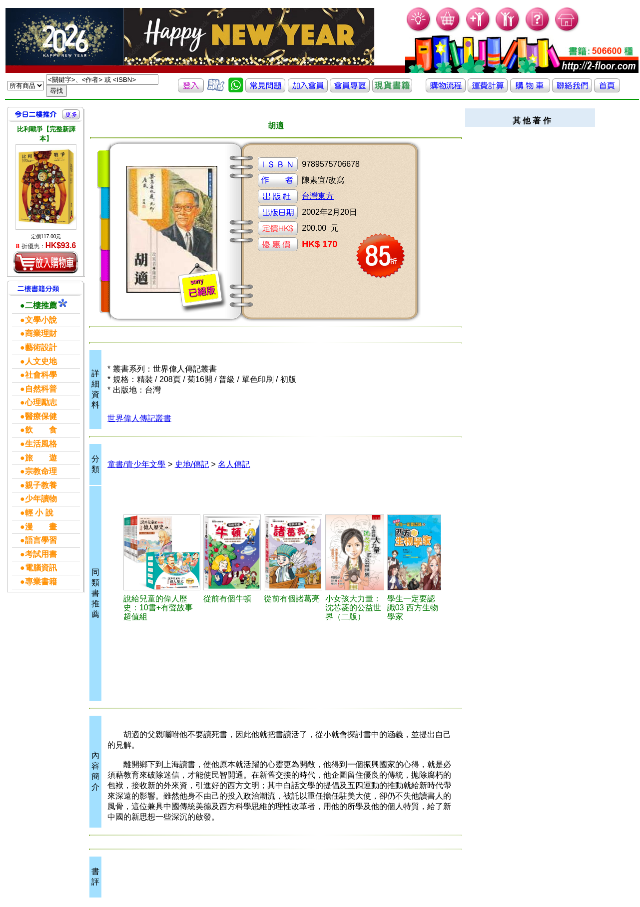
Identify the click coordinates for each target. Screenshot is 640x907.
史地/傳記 (192, 464)
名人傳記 (234, 464)
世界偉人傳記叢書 (139, 418)
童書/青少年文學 (136, 464)
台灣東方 (318, 196)
